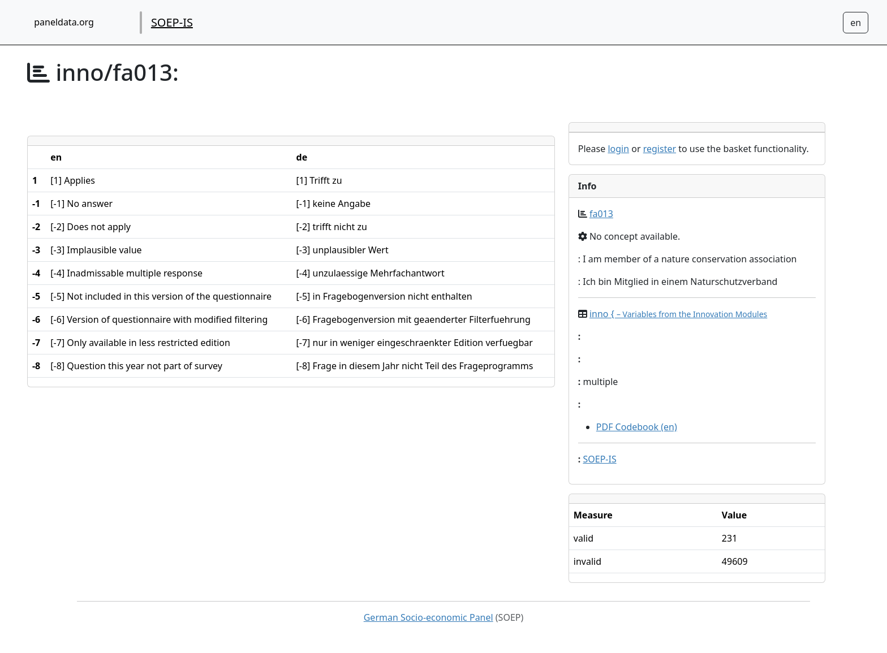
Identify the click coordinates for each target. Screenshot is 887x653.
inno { (678, 314)
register (659, 148)
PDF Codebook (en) (636, 427)
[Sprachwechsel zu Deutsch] (855, 22)
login (618, 148)
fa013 (601, 213)
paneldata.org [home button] (64, 22)
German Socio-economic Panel (428, 617)
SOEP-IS (172, 22)
